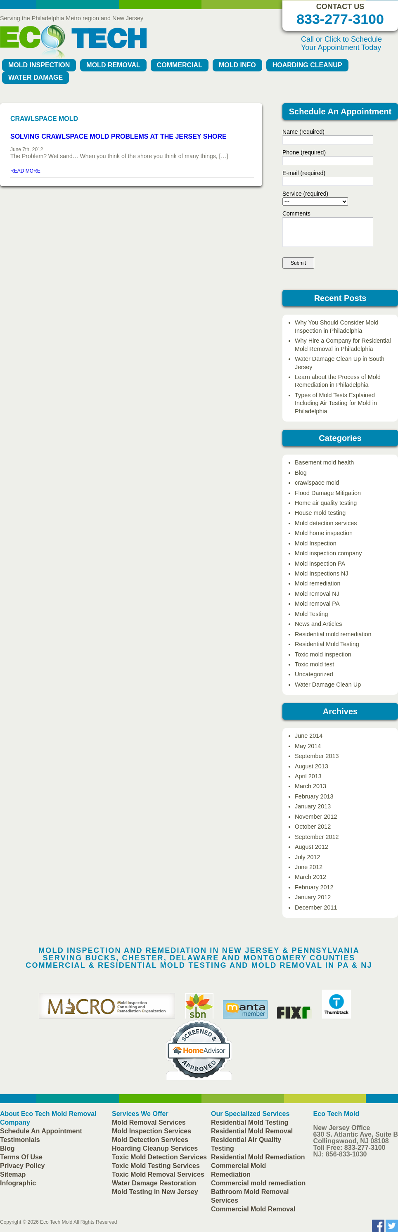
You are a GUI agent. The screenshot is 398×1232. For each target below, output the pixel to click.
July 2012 (307, 857)
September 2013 (317, 756)
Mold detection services (326, 523)
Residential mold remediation (333, 634)
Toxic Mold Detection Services (159, 1157)
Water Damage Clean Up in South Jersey (339, 362)
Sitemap (13, 1174)
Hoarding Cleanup (307, 65)
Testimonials (20, 1139)
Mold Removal (113, 65)
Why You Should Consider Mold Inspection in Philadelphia (336, 326)
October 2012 (313, 826)
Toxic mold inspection (323, 654)
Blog (301, 472)
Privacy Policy (22, 1165)
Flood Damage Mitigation (328, 493)
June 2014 (308, 735)
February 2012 (314, 887)
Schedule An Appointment (41, 1131)
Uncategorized (314, 674)
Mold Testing (311, 614)
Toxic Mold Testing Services (156, 1165)
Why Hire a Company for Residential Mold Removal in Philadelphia (343, 344)
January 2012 (313, 897)
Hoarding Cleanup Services (155, 1148)
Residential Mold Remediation (258, 1157)
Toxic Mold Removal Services (158, 1174)
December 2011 (316, 907)
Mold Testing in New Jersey (155, 1191)
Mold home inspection (324, 533)
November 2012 (316, 816)
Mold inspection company (328, 553)
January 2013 (313, 806)
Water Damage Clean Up (328, 684)
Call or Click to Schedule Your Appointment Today (341, 43)
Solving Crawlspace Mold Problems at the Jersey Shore (118, 136)
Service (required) (305, 193)
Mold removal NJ (317, 593)
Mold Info (237, 65)
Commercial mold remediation (258, 1183)
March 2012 (310, 877)
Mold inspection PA (320, 563)
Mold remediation (317, 583)
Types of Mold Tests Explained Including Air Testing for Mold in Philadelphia (336, 403)
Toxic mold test (314, 664)
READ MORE (25, 171)
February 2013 (314, 796)
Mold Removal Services (149, 1122)
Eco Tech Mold (56, 1222)
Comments (296, 213)
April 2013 (308, 776)
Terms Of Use (21, 1157)
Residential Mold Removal (252, 1131)
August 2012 (311, 846)
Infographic (18, 1183)
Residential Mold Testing (327, 644)
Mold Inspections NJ (321, 573)
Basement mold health (324, 462)
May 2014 (308, 746)
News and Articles (318, 624)
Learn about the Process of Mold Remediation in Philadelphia (338, 381)
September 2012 (317, 837)
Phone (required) (304, 152)
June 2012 (308, 867)
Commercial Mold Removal (253, 1209)
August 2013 (311, 766)
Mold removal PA (317, 603)
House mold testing (320, 512)
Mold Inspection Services (151, 1131)
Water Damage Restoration (154, 1183)
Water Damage (35, 77)
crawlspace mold (317, 482)
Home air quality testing (326, 503)
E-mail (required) (303, 173)
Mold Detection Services (150, 1139)
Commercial (179, 65)
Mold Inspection (39, 65)
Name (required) (303, 131)
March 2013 (310, 786)
